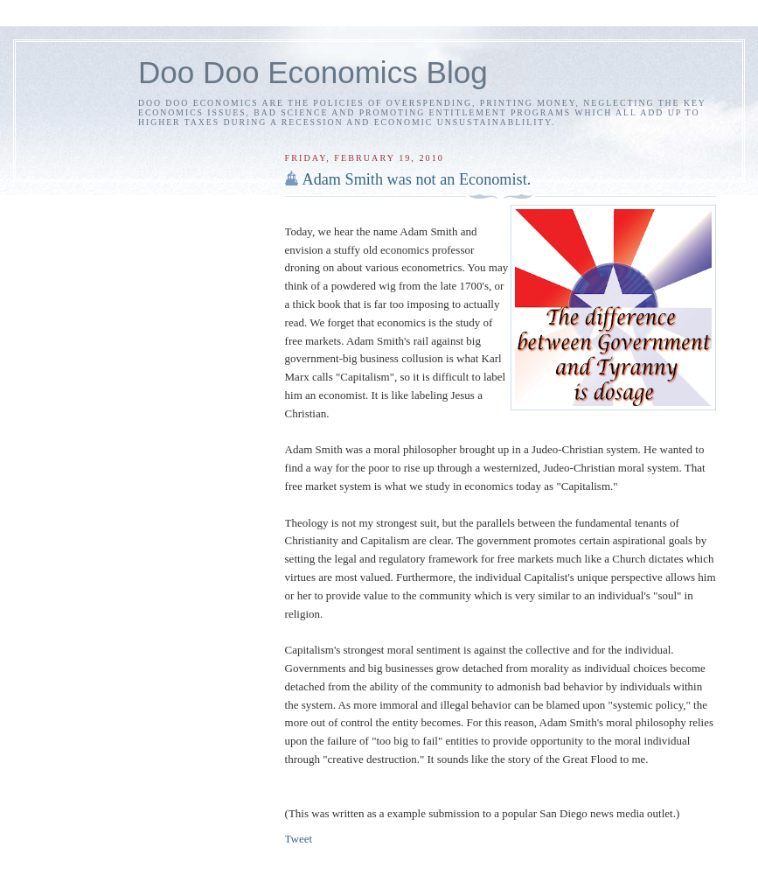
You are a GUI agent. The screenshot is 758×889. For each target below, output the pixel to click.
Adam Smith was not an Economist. (417, 179)
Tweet (299, 838)
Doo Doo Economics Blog (313, 72)
